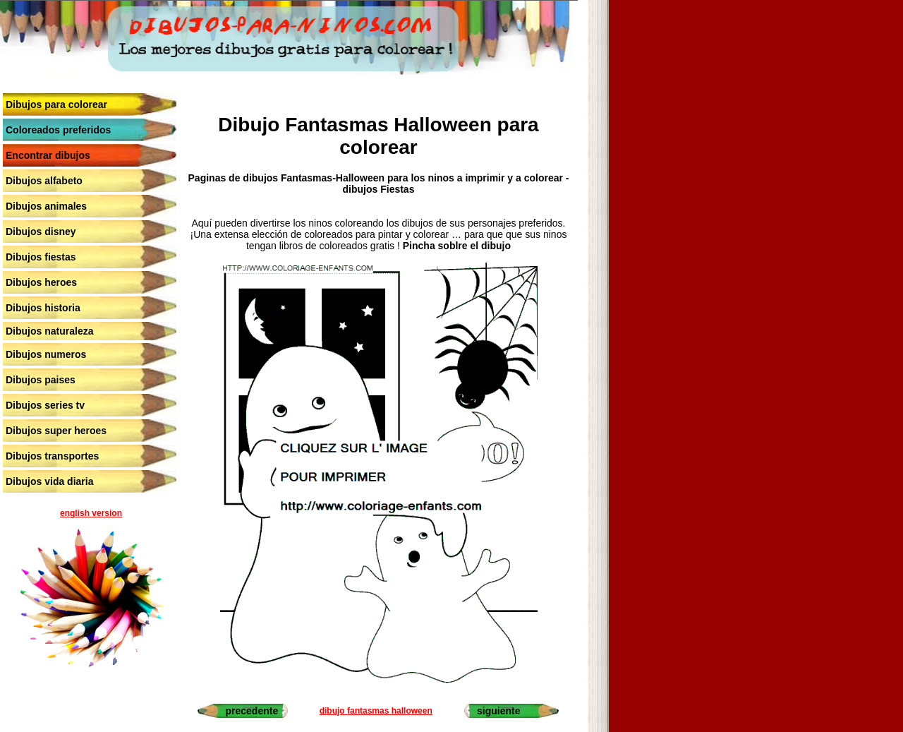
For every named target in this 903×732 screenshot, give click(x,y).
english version (91, 513)
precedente (251, 710)
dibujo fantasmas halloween (376, 711)
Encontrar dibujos (48, 155)
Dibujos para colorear (56, 104)
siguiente (498, 710)
